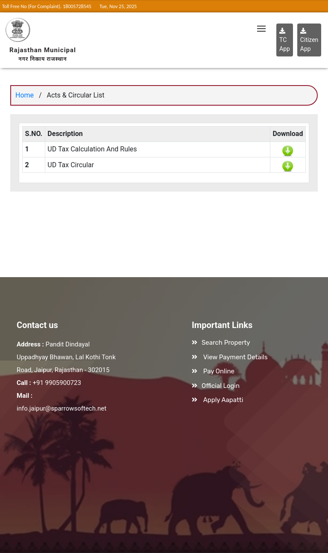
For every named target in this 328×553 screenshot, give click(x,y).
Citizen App (309, 40)
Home (24, 95)
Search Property (226, 342)
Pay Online (218, 371)
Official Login (221, 386)
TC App (284, 40)
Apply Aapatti (223, 400)
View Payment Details (235, 357)
